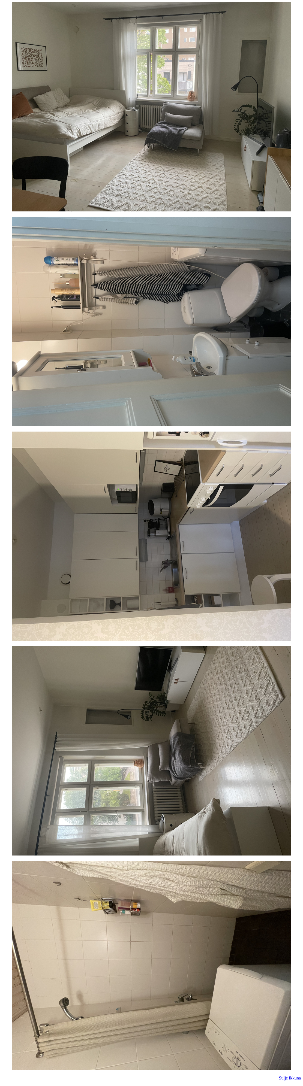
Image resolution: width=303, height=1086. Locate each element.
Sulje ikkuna (290, 1078)
